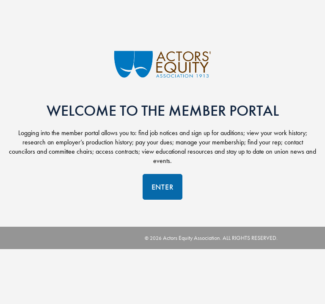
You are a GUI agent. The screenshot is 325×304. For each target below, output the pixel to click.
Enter (162, 187)
